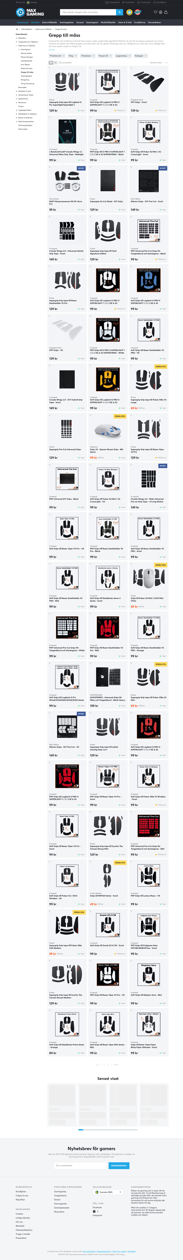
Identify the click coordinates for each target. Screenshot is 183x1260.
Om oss (19, 1222)
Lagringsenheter (24, 110)
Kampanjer (23, 22)
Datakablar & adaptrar (27, 114)
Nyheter (35, 22)
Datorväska (22, 129)
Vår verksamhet (89, 1251)
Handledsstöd (26, 61)
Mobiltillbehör (108, 22)
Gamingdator (67, 22)
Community (144, 2)
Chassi (20, 106)
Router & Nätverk (25, 118)
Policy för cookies (119, 1251)
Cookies (19, 1214)
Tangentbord (60, 1196)
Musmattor (59, 1212)
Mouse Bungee (27, 57)
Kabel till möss (26, 68)
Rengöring (25, 80)
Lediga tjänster (23, 1218)
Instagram (97, 1215)
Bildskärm (22, 38)
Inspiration (128, 2)
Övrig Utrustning (27, 84)
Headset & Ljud (24, 91)
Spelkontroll (23, 99)
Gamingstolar (60, 1204)
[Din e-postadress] (80, 1165)
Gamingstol (92, 22)
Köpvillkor (20, 1200)
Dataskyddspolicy (24, 1230)
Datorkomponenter (26, 121)
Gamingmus (25, 49)
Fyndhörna (139, 22)
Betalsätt (20, 1226)
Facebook (97, 1208)
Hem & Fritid (125, 22)
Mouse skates (26, 53)
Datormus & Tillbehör (44, 29)
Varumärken (154, 22)
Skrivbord (22, 103)
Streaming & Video (25, 95)
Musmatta (22, 87)
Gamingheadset (61, 1208)
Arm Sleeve (25, 65)
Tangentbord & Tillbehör (28, 42)
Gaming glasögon (25, 125)
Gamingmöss (60, 1192)
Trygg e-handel (23, 1234)
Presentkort (115, 2)
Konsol (80, 22)
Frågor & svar (22, 1196)
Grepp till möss (61, 29)
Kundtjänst (161, 2)
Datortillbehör (49, 22)
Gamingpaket (26, 76)
